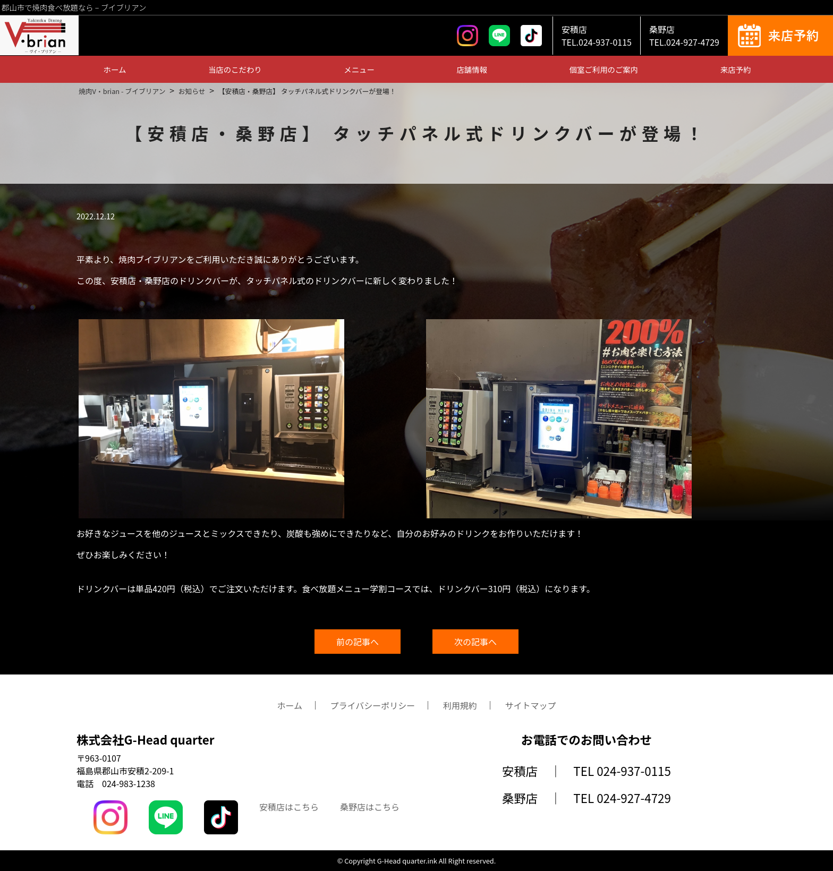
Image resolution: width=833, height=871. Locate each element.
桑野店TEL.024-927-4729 (684, 35)
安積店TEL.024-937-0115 (597, 35)
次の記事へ (475, 641)
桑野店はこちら (370, 806)
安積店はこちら (289, 806)
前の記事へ (357, 641)
